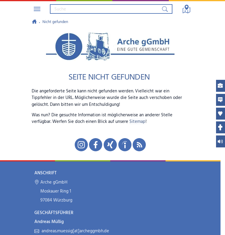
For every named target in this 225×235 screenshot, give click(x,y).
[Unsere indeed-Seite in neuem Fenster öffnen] (124, 144)
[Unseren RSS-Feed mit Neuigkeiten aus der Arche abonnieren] (139, 144)
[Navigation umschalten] (37, 9)
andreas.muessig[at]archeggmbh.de (71, 231)
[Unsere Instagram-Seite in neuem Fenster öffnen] (81, 144)
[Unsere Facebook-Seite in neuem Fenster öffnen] (95, 144)
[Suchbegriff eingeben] (105, 9)
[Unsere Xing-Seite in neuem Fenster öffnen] (110, 144)
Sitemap (137, 121)
